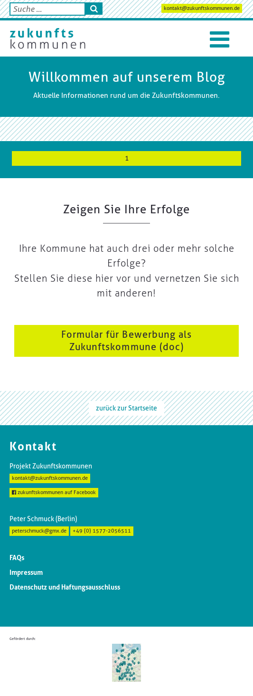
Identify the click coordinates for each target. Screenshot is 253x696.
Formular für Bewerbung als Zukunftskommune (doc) (126, 340)
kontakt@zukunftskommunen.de (202, 8)
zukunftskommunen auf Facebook (54, 492)
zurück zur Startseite (126, 408)
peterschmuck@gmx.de (39, 531)
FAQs (16, 558)
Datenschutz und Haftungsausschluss (64, 587)
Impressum (26, 572)
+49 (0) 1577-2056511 (102, 531)
